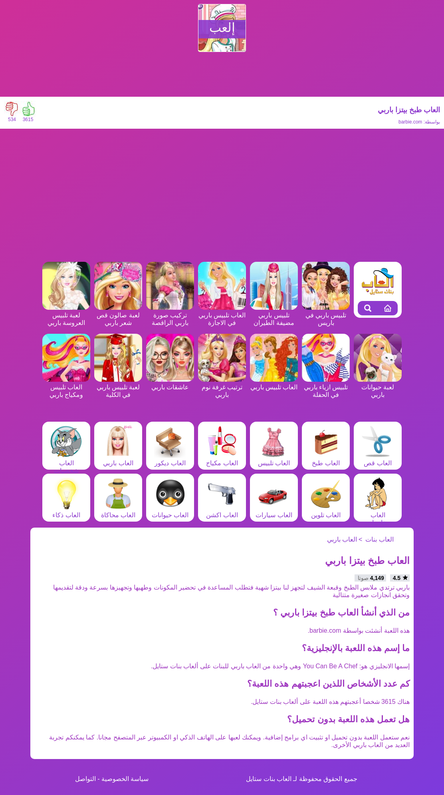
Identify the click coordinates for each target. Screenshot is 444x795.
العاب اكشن (222, 511)
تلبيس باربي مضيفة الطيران (274, 315)
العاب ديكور (170, 459)
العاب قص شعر (378, 463)
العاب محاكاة (118, 511)
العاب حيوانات (170, 511)
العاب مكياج (222, 459)
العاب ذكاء (66, 511)
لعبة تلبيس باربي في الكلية (118, 387)
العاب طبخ (326, 459)
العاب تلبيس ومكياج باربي (66, 387)
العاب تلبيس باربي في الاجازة (222, 315)
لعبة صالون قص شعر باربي (118, 315)
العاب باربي (118, 459)
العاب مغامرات (378, 515)
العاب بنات (379, 539)
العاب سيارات (274, 511)
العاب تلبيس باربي (274, 383)
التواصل (85, 778)
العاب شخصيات (66, 463)
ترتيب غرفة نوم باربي (222, 387)
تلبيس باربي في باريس (326, 315)
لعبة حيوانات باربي (378, 387)
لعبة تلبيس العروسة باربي (66, 315)
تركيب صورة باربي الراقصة (170, 315)
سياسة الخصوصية (125, 778)
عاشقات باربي (170, 383)
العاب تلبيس (274, 459)
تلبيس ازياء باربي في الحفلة (326, 387)
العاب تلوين (326, 511)
